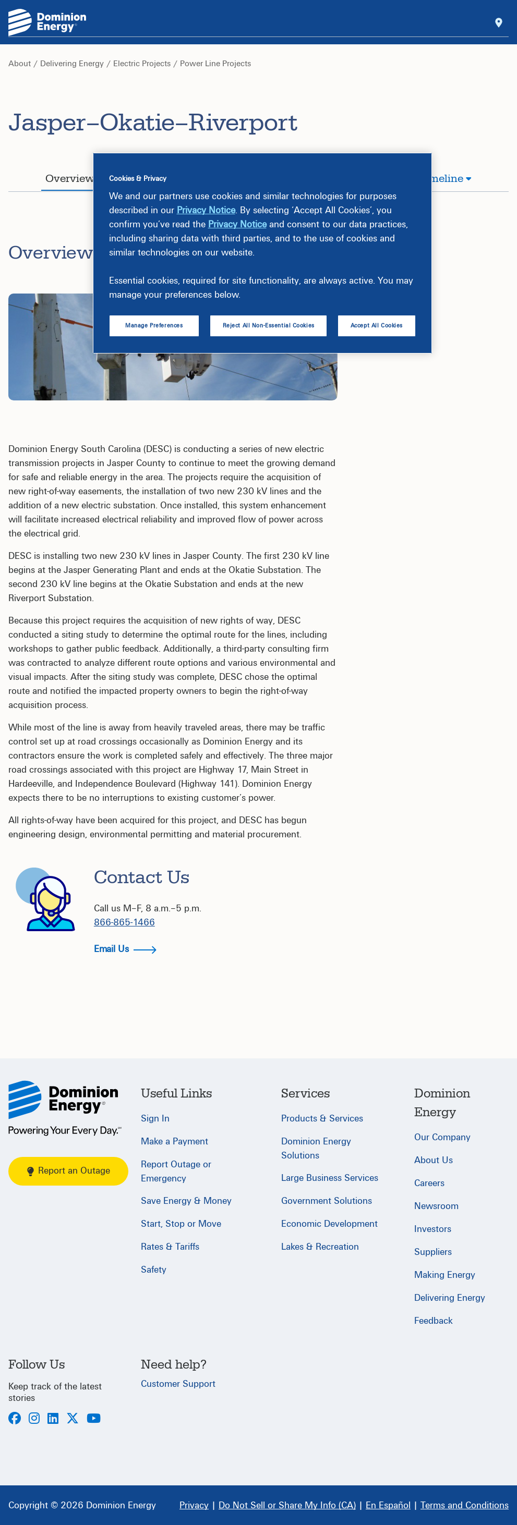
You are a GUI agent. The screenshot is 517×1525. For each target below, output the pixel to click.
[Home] (65, 1108)
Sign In (155, 1118)
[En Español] (388, 1505)
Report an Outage (68, 1170)
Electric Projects (142, 63)
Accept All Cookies (377, 325)
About (19, 63)
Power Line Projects (215, 63)
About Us (433, 1160)
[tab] (74, 180)
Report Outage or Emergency (176, 1171)
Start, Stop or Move (181, 1223)
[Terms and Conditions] (464, 1505)
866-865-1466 (124, 922)
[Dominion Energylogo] (47, 22)
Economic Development (329, 1223)
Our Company (442, 1137)
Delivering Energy (72, 63)
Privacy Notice (206, 210)
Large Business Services (329, 1178)
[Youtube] (94, 1419)
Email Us (125, 949)
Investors (432, 1229)
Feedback (433, 1320)
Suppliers (433, 1252)
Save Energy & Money (186, 1200)
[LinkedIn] (52, 1419)
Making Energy (444, 1275)
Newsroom (436, 1206)
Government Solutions (326, 1200)
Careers (429, 1183)
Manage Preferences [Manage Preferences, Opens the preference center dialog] (154, 325)
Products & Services (322, 1118)
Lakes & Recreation (320, 1246)
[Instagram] (34, 1419)
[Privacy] (194, 1505)
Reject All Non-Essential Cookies (269, 325)
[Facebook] (14, 1419)
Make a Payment (174, 1141)
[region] (262, 253)
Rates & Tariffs (170, 1246)
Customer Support (178, 1383)
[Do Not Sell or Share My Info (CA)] (287, 1505)
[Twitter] (72, 1419)
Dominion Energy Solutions (316, 1148)
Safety (153, 1269)
